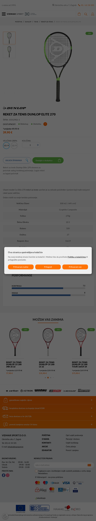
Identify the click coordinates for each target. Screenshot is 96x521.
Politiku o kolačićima (77, 257)
